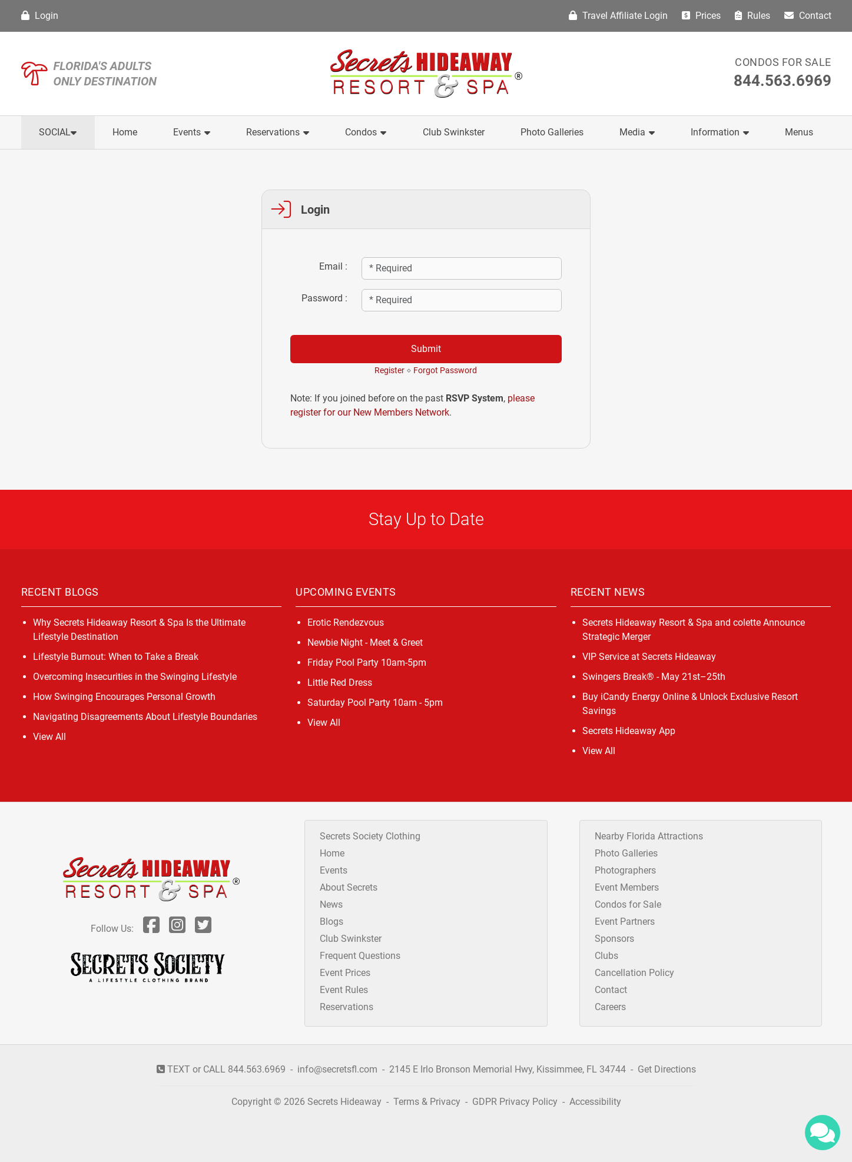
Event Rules (344, 989)
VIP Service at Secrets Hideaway (649, 656)
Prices (701, 15)
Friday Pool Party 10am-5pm (366, 662)
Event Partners (625, 921)
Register (389, 370)
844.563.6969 (782, 80)
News (331, 904)
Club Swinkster (454, 132)
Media (637, 132)
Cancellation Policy (634, 972)
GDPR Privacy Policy (516, 1101)
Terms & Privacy (426, 1101)
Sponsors (614, 938)
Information (720, 132)
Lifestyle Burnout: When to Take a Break (115, 656)
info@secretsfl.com (337, 1069)
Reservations (277, 132)
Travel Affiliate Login (618, 15)
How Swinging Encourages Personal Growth (124, 696)
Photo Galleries (552, 132)
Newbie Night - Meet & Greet (365, 642)
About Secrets (348, 887)
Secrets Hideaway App (628, 730)
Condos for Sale (783, 62)
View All (49, 736)
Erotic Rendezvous (345, 622)
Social (58, 132)
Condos (365, 132)
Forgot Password (445, 370)
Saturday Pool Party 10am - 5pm (375, 702)
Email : (333, 266)
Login (39, 15)
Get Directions (667, 1069)
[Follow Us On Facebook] (151, 928)
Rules (752, 15)
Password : (324, 298)
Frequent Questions (360, 955)
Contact (807, 15)
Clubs (606, 955)
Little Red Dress (339, 682)
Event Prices (345, 972)
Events (191, 132)
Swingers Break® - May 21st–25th (653, 676)
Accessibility (595, 1101)
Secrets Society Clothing (370, 836)
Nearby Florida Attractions (649, 836)
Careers (610, 1006)
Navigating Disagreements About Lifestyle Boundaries (145, 716)
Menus (799, 132)
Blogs (331, 921)
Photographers (625, 870)
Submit (426, 348)
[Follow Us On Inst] (177, 928)
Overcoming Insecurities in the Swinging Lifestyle (135, 676)
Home (124, 132)
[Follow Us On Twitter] (203, 928)
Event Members (627, 887)
